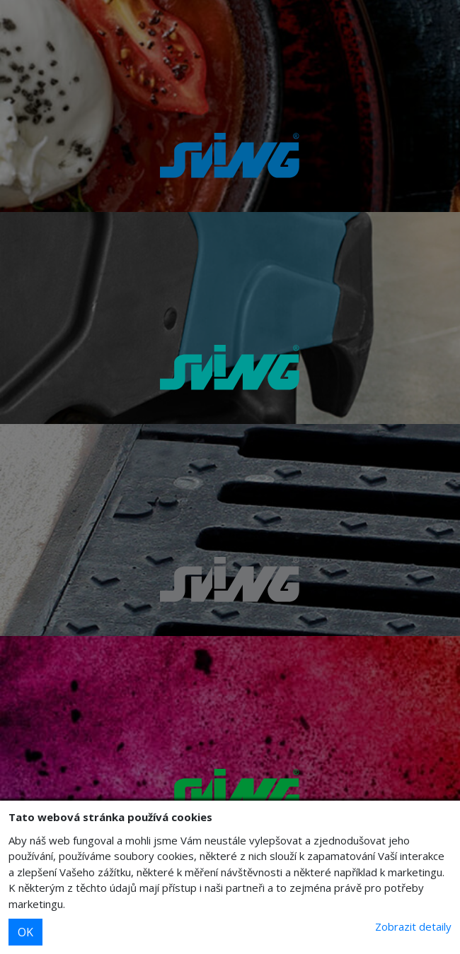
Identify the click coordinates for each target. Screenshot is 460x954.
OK (25, 932)
